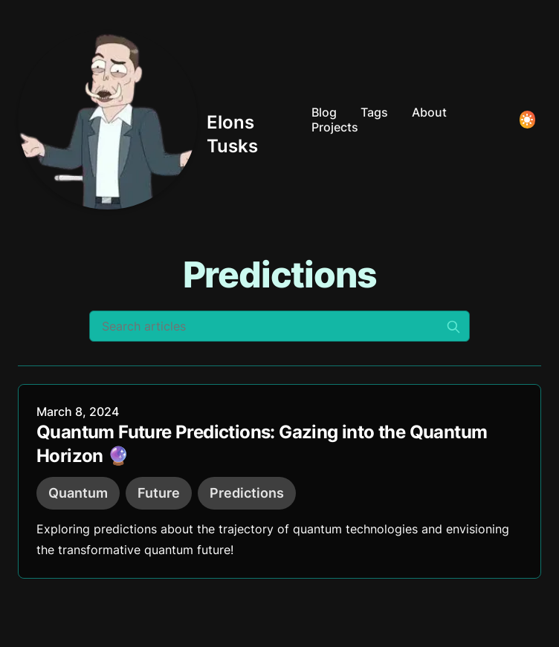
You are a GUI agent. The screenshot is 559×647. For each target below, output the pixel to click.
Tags (374, 112)
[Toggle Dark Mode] (527, 119)
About (429, 112)
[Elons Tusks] (159, 119)
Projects (334, 127)
